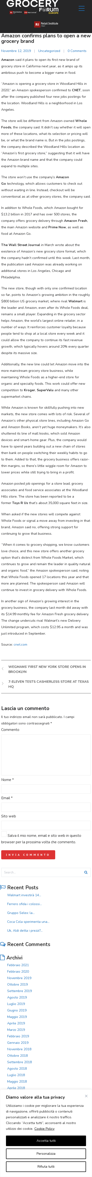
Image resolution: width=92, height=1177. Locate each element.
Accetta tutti (46, 1140)
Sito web (8, 816)
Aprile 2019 (16, 1023)
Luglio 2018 (16, 1075)
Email (7, 798)
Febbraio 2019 (18, 1036)
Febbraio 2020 (18, 971)
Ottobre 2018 (17, 1055)
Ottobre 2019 (17, 984)
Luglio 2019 (16, 1004)
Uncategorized (49, 51)
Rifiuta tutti (46, 1166)
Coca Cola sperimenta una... (28, 921)
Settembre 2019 (19, 991)
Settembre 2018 (19, 1062)
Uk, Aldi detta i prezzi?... (25, 930)
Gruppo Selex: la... (21, 913)
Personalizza (46, 1153)
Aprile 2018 (16, 1088)
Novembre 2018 (19, 1049)
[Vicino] (86, 1096)
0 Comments (77, 51)
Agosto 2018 (17, 1068)
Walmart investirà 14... (24, 895)
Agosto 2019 (17, 997)
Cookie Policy (44, 1128)
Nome (7, 779)
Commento (10, 729)
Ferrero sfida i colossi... (24, 904)
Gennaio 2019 (17, 1042)
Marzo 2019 (16, 1030)
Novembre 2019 (19, 978)
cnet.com (20, 644)
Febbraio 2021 (18, 965)
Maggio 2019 (17, 1017)
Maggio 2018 (17, 1081)
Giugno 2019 (17, 1010)
